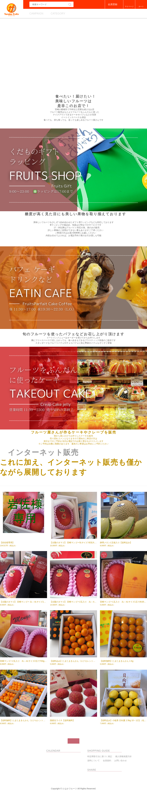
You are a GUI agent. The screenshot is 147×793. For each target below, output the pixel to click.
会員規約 (107, 760)
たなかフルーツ (23, 751)
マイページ (129, 6)
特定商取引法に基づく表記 (99, 756)
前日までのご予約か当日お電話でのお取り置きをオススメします (73, 441)
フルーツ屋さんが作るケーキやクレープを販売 (73, 432)
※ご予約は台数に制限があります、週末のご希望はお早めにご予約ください (73, 444)
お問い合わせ (120, 760)
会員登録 (112, 4)
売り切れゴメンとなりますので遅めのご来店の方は (73, 438)
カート (141, 6)
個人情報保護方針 (123, 756)
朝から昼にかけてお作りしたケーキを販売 (73, 436)
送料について (93, 760)
